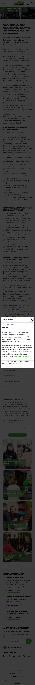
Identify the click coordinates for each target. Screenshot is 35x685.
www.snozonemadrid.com (22, 356)
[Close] (31, 327)
